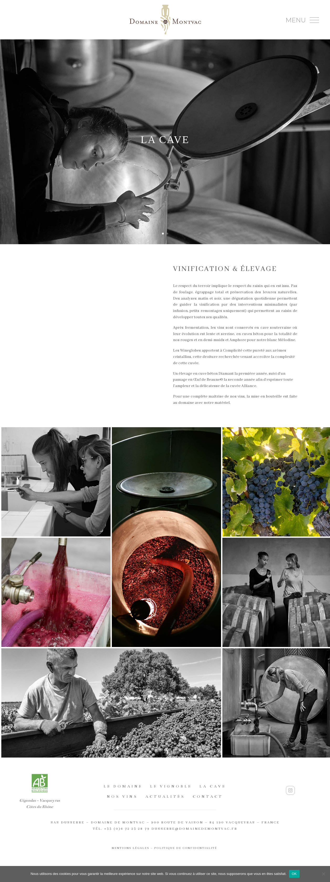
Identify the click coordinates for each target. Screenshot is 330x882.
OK (294, 874)
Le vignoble (171, 786)
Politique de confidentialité (186, 848)
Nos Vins (122, 796)
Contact (208, 796)
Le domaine (123, 786)
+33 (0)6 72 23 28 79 (127, 829)
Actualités (165, 796)
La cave (213, 786)
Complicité (232, 350)
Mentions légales (130, 848)
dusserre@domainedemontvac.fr (194, 829)
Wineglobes (190, 350)
